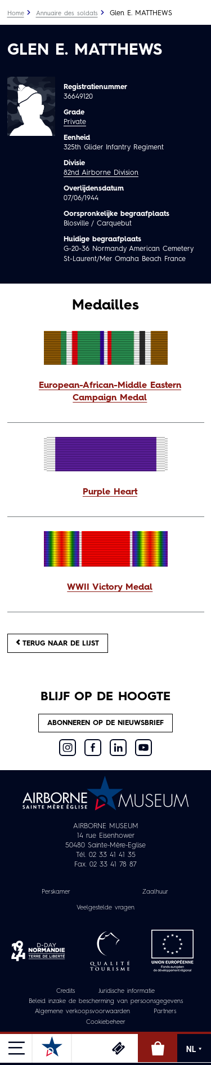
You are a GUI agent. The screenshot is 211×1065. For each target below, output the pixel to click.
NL (194, 1049)
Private (75, 122)
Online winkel (157, 1048)
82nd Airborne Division (101, 172)
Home (15, 14)
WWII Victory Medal (109, 587)
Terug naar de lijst (57, 643)
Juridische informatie (126, 991)
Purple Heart (110, 492)
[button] (105, 392)
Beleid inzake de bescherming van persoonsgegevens (106, 1001)
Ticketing (118, 1048)
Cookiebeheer (105, 1022)
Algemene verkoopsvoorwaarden (82, 1012)
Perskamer (56, 892)
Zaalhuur (155, 892)
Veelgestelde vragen (105, 908)
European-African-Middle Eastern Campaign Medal (110, 392)
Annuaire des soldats (67, 14)
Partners (165, 1012)
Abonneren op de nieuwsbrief (105, 723)
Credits (65, 991)
